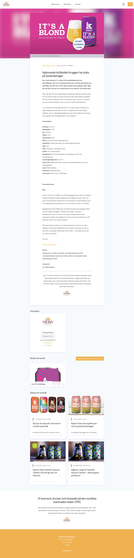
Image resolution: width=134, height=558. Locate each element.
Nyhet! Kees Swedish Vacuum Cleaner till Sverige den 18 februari (46, 472)
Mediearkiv (67, 4)
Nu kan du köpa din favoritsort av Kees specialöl (47, 425)
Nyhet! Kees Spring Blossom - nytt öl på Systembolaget (84, 425)
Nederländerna (49, 267)
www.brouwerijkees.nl (49, 245)
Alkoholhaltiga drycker (49, 259)
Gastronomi (46, 253)
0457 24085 (48, 346)
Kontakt (78, 4)
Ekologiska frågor (81, 256)
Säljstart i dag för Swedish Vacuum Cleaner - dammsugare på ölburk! (85, 472)
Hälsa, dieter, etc (69, 256)
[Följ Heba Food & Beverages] (130, 4)
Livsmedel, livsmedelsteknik (67, 253)
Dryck (78, 253)
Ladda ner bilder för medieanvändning (89, 359)
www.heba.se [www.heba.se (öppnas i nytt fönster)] (67, 550)
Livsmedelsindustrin (48, 256)
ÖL (43, 267)
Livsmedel (53, 253)
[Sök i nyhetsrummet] (123, 4)
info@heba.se (47, 343)
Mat (81, 253)
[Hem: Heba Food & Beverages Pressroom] (6, 4)
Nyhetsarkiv (55, 4)
